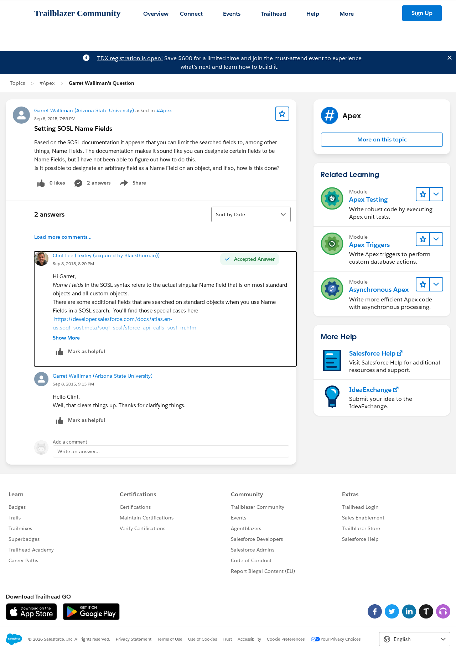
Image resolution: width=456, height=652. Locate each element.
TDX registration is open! (130, 58)
